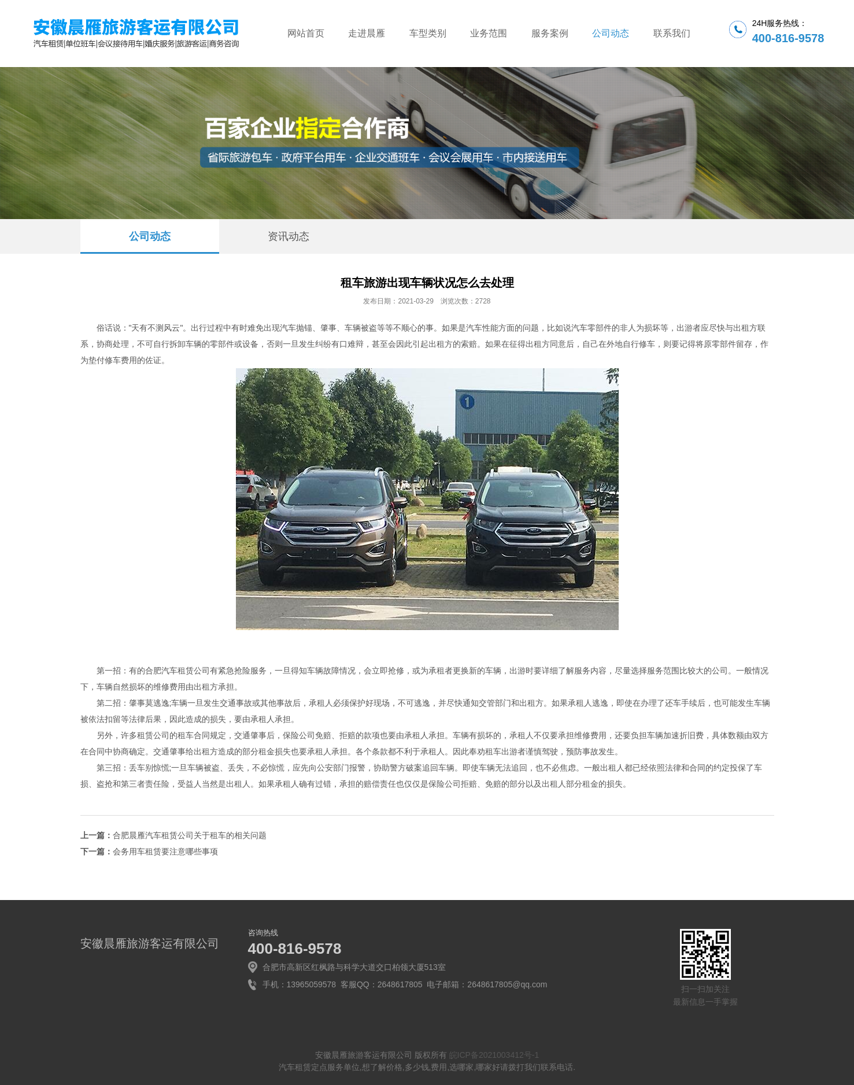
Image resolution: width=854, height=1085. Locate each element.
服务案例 (549, 33)
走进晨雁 (366, 33)
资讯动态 (288, 236)
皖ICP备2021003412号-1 (494, 1055)
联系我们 (671, 33)
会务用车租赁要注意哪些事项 (165, 851)
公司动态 (610, 33)
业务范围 (488, 33)
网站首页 (305, 33)
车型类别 (427, 33)
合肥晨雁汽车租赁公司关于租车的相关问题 (190, 835)
